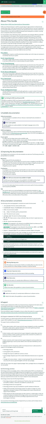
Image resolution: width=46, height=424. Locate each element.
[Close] (44, 414)
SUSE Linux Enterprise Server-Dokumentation (11, 5)
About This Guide (39, 5)
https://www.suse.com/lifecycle (8, 307)
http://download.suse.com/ (29, 101)
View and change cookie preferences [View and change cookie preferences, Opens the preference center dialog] (22, 420)
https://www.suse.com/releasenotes (9, 402)
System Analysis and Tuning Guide (27, 5)
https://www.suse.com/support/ (25, 320)
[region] (23, 418)
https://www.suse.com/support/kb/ (19, 133)
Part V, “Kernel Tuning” (6, 78)
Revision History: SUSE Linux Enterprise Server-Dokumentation (15, 24)
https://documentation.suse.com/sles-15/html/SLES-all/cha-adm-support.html (19, 312)
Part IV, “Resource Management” (8, 71)
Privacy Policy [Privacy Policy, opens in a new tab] (8, 417)
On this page (5, 12)
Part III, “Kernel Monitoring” (7, 63)
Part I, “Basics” (4, 52)
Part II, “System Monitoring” (7, 58)
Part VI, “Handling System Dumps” (9, 89)
